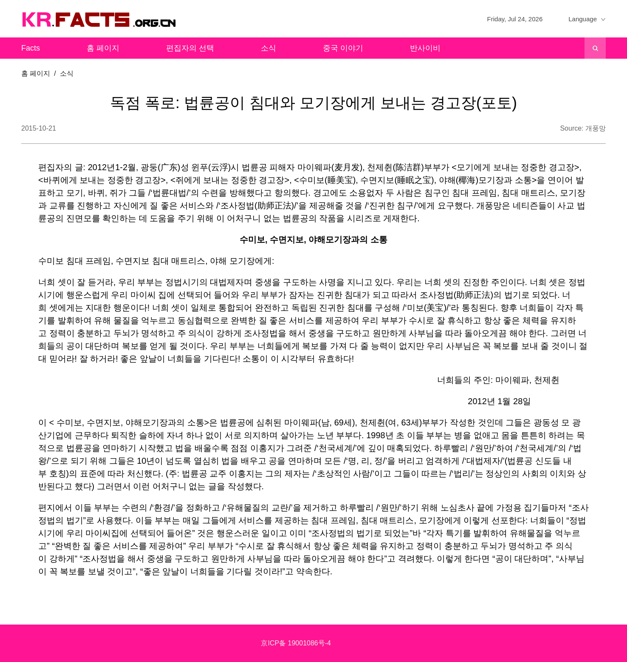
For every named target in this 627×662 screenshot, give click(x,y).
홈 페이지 (103, 48)
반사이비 (425, 48)
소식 (268, 48)
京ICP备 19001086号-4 (296, 643)
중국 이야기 (343, 48)
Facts (30, 48)
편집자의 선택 (190, 48)
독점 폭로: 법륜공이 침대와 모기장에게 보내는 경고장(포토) (313, 102)
